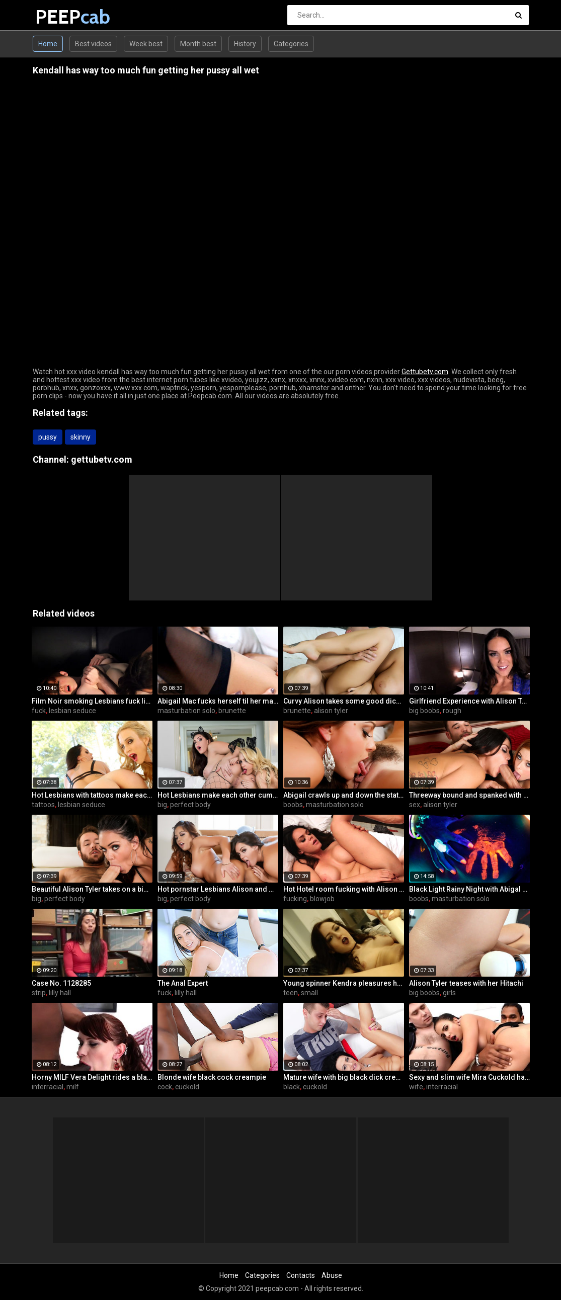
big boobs (424, 711)
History (245, 44)
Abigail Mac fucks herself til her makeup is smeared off (217, 701)
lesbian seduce (72, 711)
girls (449, 993)
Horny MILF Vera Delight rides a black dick (92, 1077)
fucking (295, 899)
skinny (80, 437)
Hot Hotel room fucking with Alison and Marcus (343, 889)
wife (416, 1087)
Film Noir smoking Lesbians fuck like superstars (92, 701)
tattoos (43, 805)
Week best (146, 44)
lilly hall (60, 993)
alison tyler (331, 711)
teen (290, 993)
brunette (232, 711)
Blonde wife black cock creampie (211, 1077)
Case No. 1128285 (61, 983)
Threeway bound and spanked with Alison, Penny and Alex (469, 795)
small (309, 993)
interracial (47, 1087)
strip (39, 993)
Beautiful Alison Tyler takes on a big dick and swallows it (92, 889)
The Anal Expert (182, 983)
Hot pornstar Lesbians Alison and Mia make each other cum (217, 889)
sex (414, 805)
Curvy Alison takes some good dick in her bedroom (343, 701)
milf (72, 1087)
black (291, 1087)
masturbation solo (186, 711)
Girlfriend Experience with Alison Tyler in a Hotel (469, 701)
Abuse (332, 1275)
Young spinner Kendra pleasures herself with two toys (343, 983)
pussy (47, 437)
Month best (198, 44)
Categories (291, 44)
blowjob (322, 899)
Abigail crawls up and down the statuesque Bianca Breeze (343, 795)
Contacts (300, 1275)
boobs (293, 805)
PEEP (61, 17)
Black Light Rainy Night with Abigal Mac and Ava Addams (469, 889)
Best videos (93, 44)
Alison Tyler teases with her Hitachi (466, 983)
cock (164, 1087)
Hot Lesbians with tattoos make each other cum (92, 795)
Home (47, 44)
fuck (39, 711)
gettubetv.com (101, 459)
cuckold (187, 1087)
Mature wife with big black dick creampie (343, 1077)
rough (452, 711)
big (162, 805)
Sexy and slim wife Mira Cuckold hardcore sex (469, 1077)
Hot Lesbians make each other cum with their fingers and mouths (217, 795)
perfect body (190, 805)
